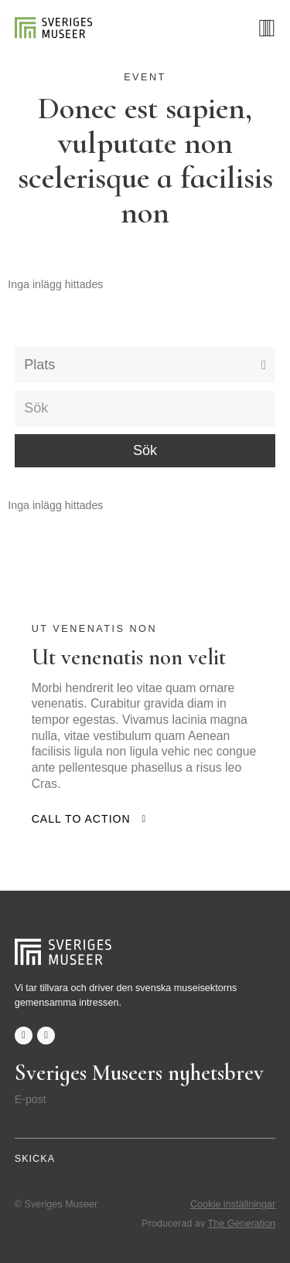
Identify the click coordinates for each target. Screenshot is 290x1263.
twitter (46, 1035)
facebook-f (23, 1035)
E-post (30, 1099)
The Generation (242, 1223)
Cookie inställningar (232, 1204)
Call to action (81, 819)
